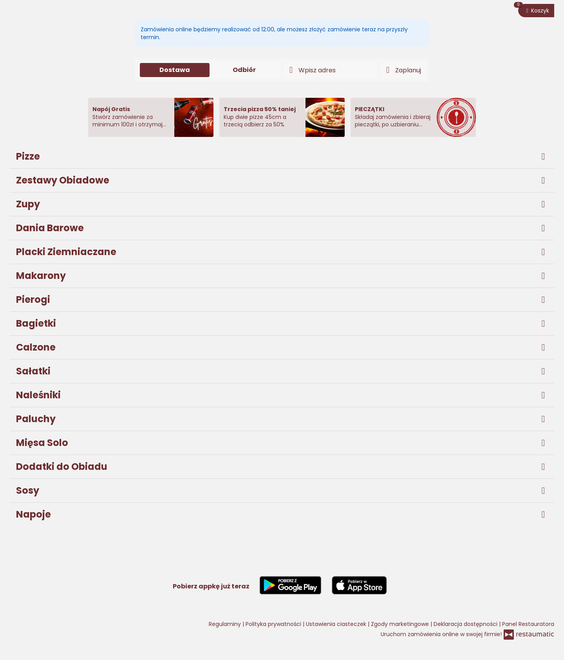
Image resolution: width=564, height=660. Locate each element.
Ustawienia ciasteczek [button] (337, 624)
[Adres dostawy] (330, 70)
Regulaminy (225, 624)
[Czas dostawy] (403, 70)
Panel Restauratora (528, 624)
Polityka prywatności (274, 624)
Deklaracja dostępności (466, 624)
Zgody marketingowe (400, 624)
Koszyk (533, 9)
